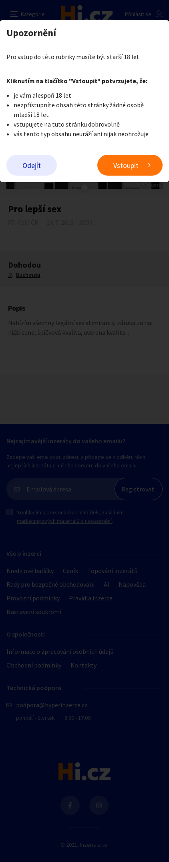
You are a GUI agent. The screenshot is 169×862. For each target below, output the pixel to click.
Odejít (31, 165)
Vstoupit (126, 165)
